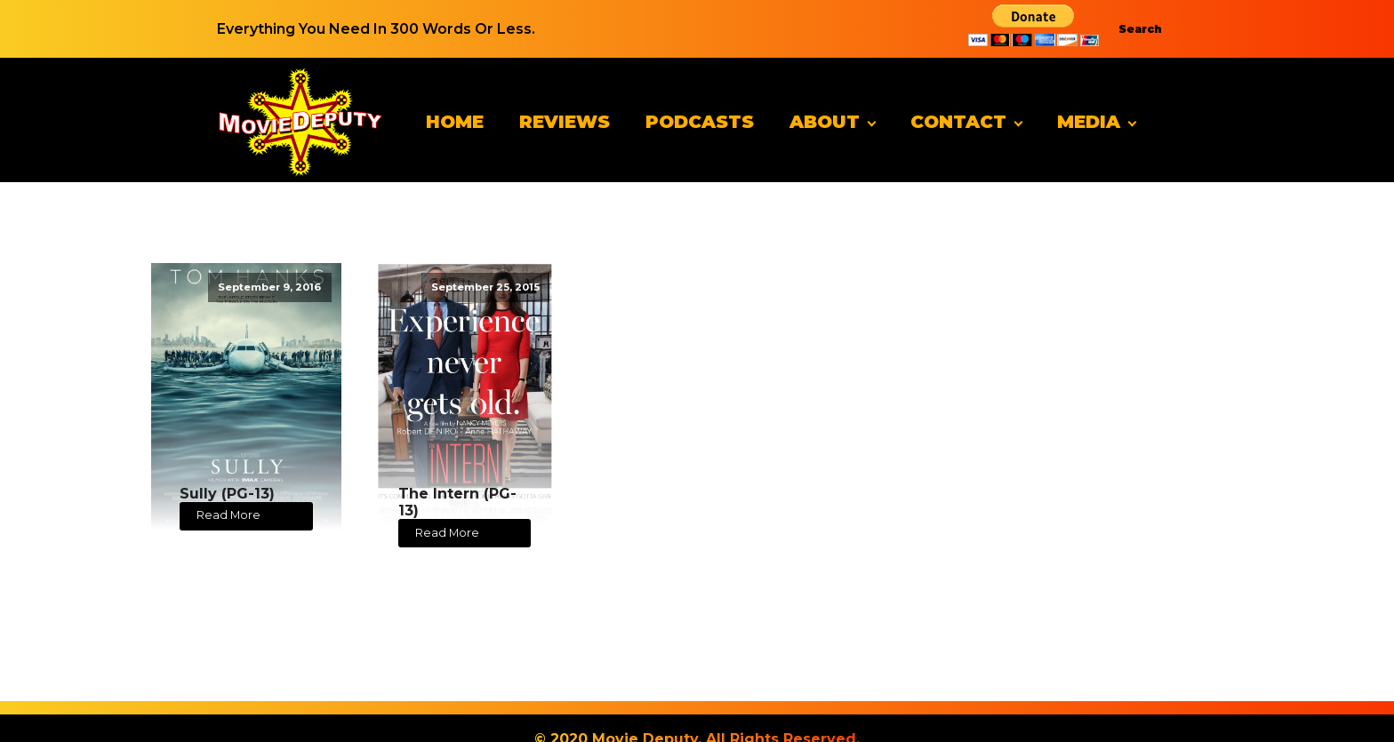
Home (455, 121)
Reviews (564, 121)
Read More (228, 515)
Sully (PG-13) (227, 493)
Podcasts (699, 121)
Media (1088, 121)
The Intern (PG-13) (457, 502)
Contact (958, 121)
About (824, 121)
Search (1140, 29)
